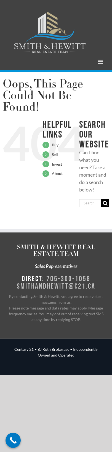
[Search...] (90, 203)
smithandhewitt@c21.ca (56, 286)
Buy (55, 145)
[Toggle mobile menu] (101, 62)
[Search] (105, 203)
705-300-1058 (68, 278)
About (57, 173)
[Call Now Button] (13, 440)
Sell (55, 154)
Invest (57, 164)
